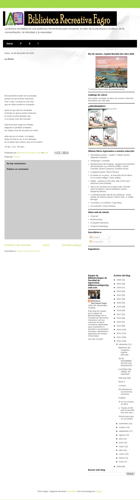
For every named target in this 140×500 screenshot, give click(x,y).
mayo (121, 446)
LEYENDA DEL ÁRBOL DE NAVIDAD (125, 371)
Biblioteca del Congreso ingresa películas (124, 351)
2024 (119, 287)
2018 (119, 310)
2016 (119, 318)
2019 (119, 307)
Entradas (95, 237)
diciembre (123, 344)
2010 (119, 341)
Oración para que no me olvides (126, 417)
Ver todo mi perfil (95, 339)
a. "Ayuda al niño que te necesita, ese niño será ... (126, 410)
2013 (119, 329)
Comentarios (96, 242)
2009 (119, 466)
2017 (119, 314)
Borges (17, 156)
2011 (119, 337)
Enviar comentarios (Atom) (28, 250)
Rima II (121, 382)
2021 (119, 299)
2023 (119, 291)
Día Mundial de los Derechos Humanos (125, 391)
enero (122, 462)
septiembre (124, 431)
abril (121, 450)
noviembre (124, 423)
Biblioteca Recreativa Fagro (99, 302)
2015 (119, 322)
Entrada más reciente (18, 244)
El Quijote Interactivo (99, 223)
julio (121, 439)
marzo (122, 454)
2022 (119, 295)
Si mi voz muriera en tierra (126, 403)
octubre (122, 427)
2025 (119, 284)
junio (121, 442)
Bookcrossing (96, 219)
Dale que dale (124, 378)
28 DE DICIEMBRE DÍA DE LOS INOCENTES (125, 362)
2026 (119, 280)
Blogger (98, 491)
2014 (119, 326)
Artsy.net (94, 216)
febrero (122, 458)
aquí (108, 100)
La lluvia (122, 385)
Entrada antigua (71, 244)
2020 (119, 303)
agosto (122, 435)
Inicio (10, 43)
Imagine (121, 398)
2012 (119, 333)
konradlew (71, 491)
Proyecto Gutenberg (99, 226)
